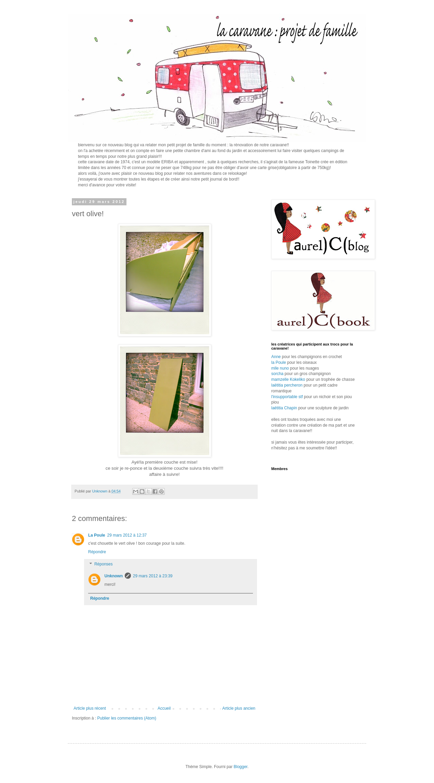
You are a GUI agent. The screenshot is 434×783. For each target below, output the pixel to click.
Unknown (113, 576)
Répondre (97, 551)
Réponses (103, 564)
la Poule (278, 362)
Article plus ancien (238, 708)
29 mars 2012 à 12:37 (127, 535)
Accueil (164, 708)
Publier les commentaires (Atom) (126, 718)
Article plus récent (90, 708)
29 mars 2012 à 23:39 (153, 576)
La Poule (96, 535)
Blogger (241, 766)
